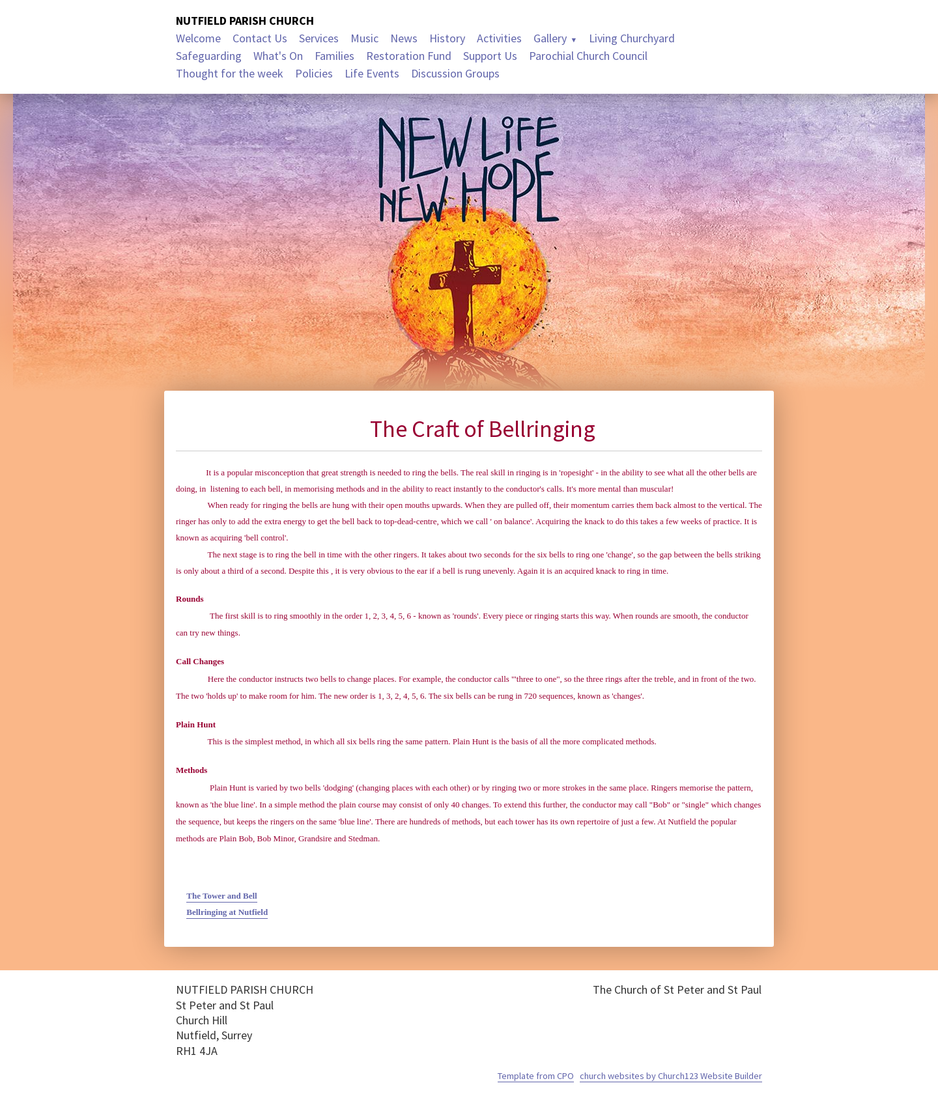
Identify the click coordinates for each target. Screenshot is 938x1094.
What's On (278, 55)
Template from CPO (536, 1076)
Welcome (198, 38)
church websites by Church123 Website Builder (671, 1076)
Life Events (372, 73)
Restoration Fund (408, 55)
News (404, 38)
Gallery (550, 38)
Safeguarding (209, 55)
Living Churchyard (632, 38)
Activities (499, 38)
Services (319, 38)
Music (364, 38)
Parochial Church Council (588, 55)
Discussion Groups (455, 73)
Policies (314, 73)
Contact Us (260, 38)
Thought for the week (229, 73)
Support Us (490, 55)
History (447, 38)
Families (334, 55)
